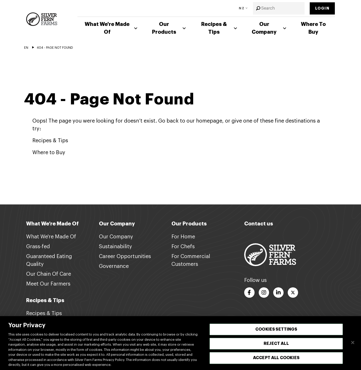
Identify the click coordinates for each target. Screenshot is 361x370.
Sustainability (115, 246)
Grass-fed (38, 246)
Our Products (169, 28)
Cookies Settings (276, 329)
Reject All (276, 343)
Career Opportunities (125, 256)
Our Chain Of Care (48, 274)
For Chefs (183, 246)
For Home (183, 236)
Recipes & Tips (220, 28)
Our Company (270, 28)
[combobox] (279, 8)
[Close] (352, 342)
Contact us (258, 223)
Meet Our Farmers (48, 284)
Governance (114, 266)
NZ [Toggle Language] (241, 8)
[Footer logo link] (270, 254)
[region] (180, 343)
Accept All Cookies (276, 358)
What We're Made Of (112, 28)
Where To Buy (313, 28)
